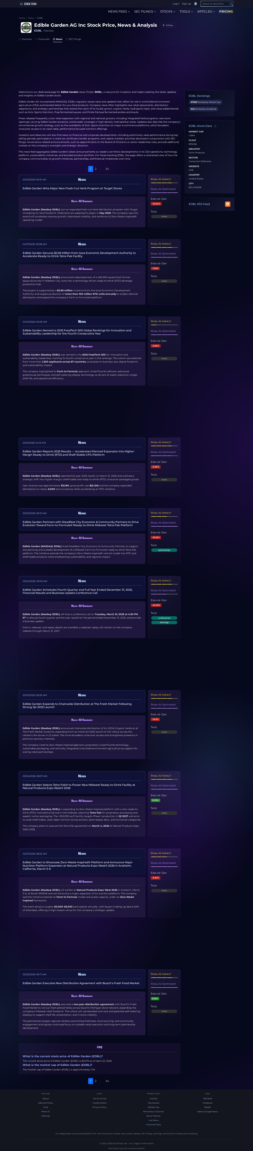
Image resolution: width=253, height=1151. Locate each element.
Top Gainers (153, 1103)
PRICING (226, 11)
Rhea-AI (45, 1111)
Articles (153, 1098)
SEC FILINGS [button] (145, 11)
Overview (25, 39)
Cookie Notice (99, 1103)
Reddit (207, 1107)
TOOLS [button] (186, 11)
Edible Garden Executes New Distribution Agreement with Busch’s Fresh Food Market (81, 983)
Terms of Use (99, 1098)
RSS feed (207, 1098)
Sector (193, 158)
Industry (194, 149)
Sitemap (45, 1116)
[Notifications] (195, 3)
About (45, 1098)
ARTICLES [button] (206, 11)
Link (191, 170)
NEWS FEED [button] (119, 11)
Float (192, 140)
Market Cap (196, 132)
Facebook (208, 1103)
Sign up (186, 3)
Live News (153, 1120)
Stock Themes (153, 1116)
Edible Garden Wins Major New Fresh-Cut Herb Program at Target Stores (72, 188)
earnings (164, 622)
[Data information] (215, 126)
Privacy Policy (99, 1107)
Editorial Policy (45, 1103)
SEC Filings (73, 39)
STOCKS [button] (167, 11)
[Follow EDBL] (168, 25)
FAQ (45, 1107)
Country (194, 175)
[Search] (217, 3)
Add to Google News (207, 1111)
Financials (42, 39)
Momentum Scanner (153, 1111)
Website (194, 166)
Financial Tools (153, 1124)
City (191, 183)
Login (176, 3)
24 (107, 168)
